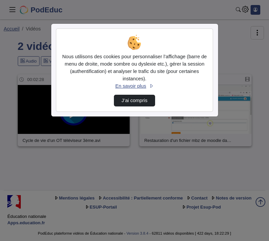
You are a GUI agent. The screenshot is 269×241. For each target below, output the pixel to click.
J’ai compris (134, 100)
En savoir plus (134, 86)
